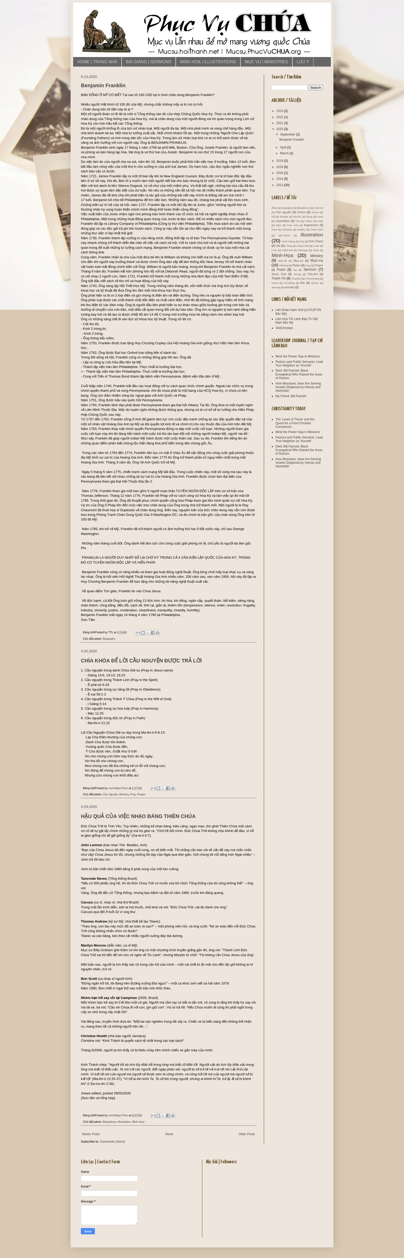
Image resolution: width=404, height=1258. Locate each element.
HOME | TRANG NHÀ (97, 62)
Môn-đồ (282, 260)
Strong (297, 274)
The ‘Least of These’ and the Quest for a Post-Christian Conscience (294, 423)
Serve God (279, 274)
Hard (274, 229)
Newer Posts (91, 1134)
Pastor (296, 265)
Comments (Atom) (112, 1141)
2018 (280, 167)
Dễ (273, 216)
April (283, 147)
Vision (275, 283)
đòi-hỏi (297, 216)
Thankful (296, 278)
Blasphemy (109, 1121)
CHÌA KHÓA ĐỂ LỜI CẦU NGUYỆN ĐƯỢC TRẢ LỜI (141, 660)
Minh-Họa (138, 1121)
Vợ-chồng (289, 283)
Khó (302, 241)
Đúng (309, 216)
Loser (316, 245)
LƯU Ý (303, 62)
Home (169, 1134)
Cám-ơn (318, 207)
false (278, 225)
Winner (315, 283)
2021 (280, 123)
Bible (274, 207)
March (285, 153)
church (315, 212)
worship (289, 287)
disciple (284, 216)
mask (316, 250)
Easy (320, 216)
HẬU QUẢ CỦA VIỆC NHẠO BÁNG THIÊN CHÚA (138, 816)
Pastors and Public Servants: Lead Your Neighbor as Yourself (299, 363)
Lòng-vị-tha (302, 245)
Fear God (292, 225)
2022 (280, 117)
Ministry (124, 794)
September (288, 134)
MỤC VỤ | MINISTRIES (266, 62)
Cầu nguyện (110, 794)
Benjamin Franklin (103, 85)
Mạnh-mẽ (287, 250)
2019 (280, 161)
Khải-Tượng (288, 241)
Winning (276, 287)
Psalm (281, 269)
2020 (280, 129)
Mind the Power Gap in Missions (297, 356)
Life (278, 245)
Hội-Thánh (284, 235)
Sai (295, 269)
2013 (280, 185)
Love (274, 250)
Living (288, 245)
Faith (320, 221)
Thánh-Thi (279, 278)
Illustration (124, 1121)
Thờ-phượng (312, 278)
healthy (301, 229)
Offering (283, 265)
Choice (301, 212)
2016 (280, 173)
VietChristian (284, 328)
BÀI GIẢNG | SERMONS (148, 62)
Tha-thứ (313, 274)
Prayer (141, 794)
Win (302, 282)
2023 (280, 111)
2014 (280, 179)
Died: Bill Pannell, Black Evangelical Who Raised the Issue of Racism (298, 374)
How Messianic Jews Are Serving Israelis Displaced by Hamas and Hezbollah (298, 387)
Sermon (310, 269)
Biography (109, 638)
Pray (133, 794)
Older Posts (247, 1134)
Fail (298, 221)
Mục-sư (298, 260)
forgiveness (311, 225)
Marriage (303, 250)
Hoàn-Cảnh (316, 229)
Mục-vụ (316, 260)
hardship (287, 229)
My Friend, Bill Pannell (290, 396)
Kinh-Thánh (316, 241)
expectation (283, 220)
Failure (308, 221)
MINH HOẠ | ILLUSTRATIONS (208, 62)
